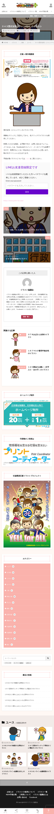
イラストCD (8, 663)
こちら (27, 158)
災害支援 (11, 614)
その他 (10, 572)
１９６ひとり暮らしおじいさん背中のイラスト (19, 694)
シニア (10, 566)
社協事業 (11, 626)
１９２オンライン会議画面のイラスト (39, 772)
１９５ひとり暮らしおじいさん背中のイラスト (19, 700)
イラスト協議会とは (40, 794)
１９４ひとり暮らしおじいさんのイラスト (18, 706)
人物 (22, 42)
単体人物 (26, 31)
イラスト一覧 (32, 11)
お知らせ (4, 11)
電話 (37, 811)
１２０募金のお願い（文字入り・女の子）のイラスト (38, 368)
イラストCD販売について (18, 11)
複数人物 (11, 638)
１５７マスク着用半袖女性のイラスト (38, 352)
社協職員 (11, 632)
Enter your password (13, 181)
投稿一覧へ (26, 317)
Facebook (33, 797)
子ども (10, 602)
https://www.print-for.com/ (13, 201)
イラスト (14, 42)
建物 (10, 608)
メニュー (27, 811)
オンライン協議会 (18, 663)
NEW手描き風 (43, 11)
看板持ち (11, 620)
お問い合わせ (22, 797)
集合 (10, 644)
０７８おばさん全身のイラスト (38, 335)
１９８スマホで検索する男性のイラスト (17, 683)
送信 (27, 192)
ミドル (23, 334)
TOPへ (48, 811)
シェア (16, 811)
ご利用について (25, 794)
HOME (6, 42)
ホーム (5, 811)
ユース (21, 31)
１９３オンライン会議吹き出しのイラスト (13, 772)
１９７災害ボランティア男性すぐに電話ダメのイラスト (22, 689)
